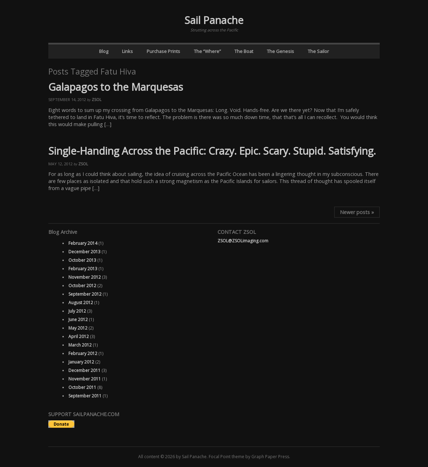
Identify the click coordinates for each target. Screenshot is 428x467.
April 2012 (78, 336)
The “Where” (207, 51)
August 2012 (80, 303)
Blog (103, 51)
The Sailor (318, 51)
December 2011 (84, 370)
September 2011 (85, 396)
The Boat (243, 51)
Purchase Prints (163, 51)
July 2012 (77, 311)
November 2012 (84, 277)
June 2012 (78, 320)
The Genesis (280, 51)
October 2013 (82, 260)
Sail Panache (214, 20)
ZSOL (97, 99)
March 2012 (80, 345)
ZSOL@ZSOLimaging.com (243, 241)
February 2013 (82, 269)
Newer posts (357, 212)
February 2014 (82, 243)
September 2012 (85, 294)
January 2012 (81, 362)
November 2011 (84, 379)
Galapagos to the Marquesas (115, 87)
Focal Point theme (226, 457)
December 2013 (84, 252)
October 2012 (82, 286)
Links (127, 51)
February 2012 (82, 353)
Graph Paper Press (270, 457)
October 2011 (82, 387)
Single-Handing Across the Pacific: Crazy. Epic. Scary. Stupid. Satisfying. (212, 151)
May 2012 (77, 328)
